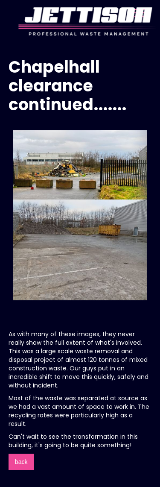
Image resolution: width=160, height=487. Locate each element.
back (21, 461)
